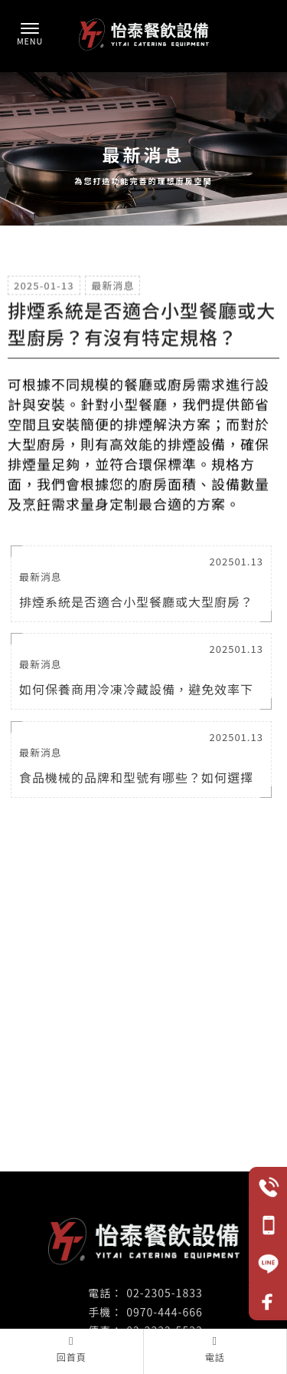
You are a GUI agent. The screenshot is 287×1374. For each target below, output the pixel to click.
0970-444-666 (164, 1312)
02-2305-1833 (164, 1292)
